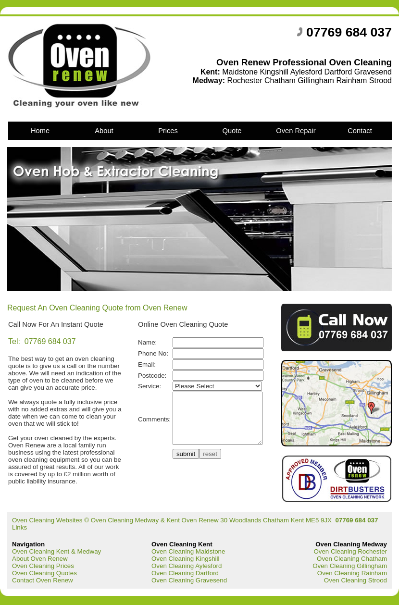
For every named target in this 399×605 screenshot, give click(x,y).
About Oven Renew (40, 558)
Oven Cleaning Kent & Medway (56, 551)
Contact (360, 131)
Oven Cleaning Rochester (350, 551)
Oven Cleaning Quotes (44, 573)
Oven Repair (295, 131)
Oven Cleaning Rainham (352, 573)
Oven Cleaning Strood (355, 580)
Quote (232, 131)
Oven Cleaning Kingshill (185, 558)
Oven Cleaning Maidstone (188, 551)
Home (40, 131)
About (104, 131)
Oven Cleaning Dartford (185, 573)
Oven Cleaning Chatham (352, 558)
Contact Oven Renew (42, 580)
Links (19, 527)
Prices (168, 131)
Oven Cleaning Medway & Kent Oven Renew (156, 520)
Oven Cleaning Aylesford (186, 565)
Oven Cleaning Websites (47, 520)
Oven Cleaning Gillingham (349, 565)
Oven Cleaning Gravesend (189, 580)
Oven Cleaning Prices (43, 565)
